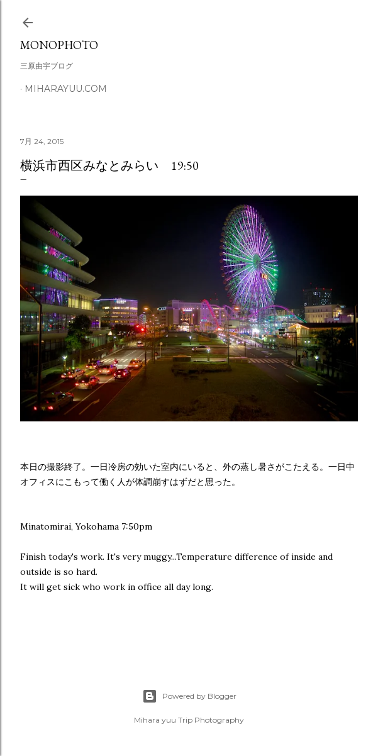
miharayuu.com (66, 88)
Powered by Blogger (189, 696)
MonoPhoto (59, 45)
